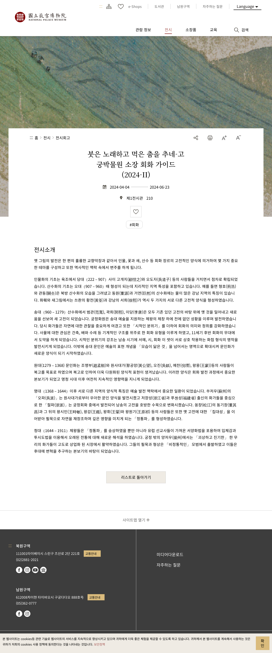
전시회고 (63, 137)
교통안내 (90, 553)
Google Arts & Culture (43, 570)
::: (100, 6)
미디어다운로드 (170, 554)
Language (245, 6)
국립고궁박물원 (40, 17)
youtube (35, 570)
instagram (27, 570)
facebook (19, 570)
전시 (47, 137)
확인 (262, 643)
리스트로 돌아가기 (136, 477)
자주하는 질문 (169, 565)
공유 (196, 137)
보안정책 (99, 644)
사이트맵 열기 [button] (134, 520)
